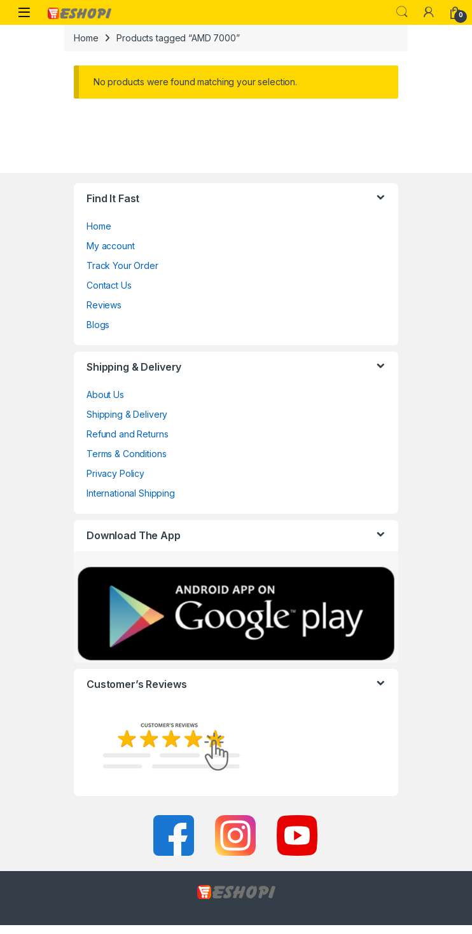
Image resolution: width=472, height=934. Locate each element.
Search (402, 12)
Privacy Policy (115, 473)
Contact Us (109, 285)
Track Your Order (122, 265)
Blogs (98, 324)
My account (111, 245)
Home (86, 37)
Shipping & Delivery (127, 414)
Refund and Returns (127, 434)
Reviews (104, 304)
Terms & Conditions (126, 453)
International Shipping (131, 493)
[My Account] (429, 12)
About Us (105, 394)
